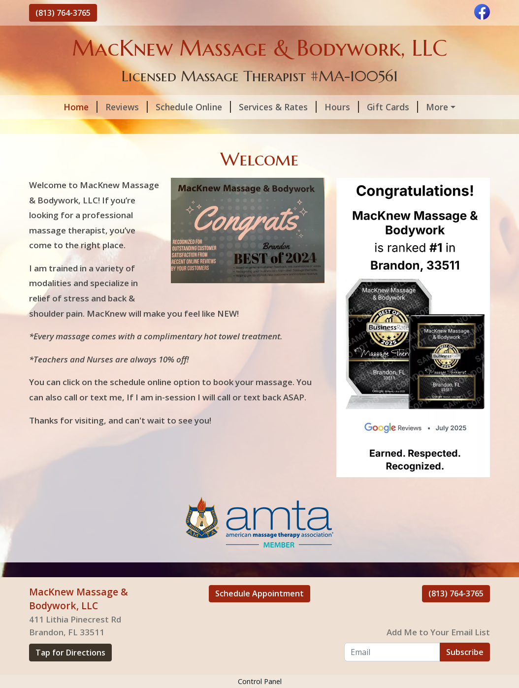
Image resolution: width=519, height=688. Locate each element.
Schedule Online (166, 107)
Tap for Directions (70, 673)
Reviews (100, 107)
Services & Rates (251, 107)
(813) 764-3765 (63, 12)
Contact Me (61, 128)
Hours (315, 107)
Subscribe (465, 672)
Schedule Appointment (259, 614)
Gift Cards (365, 107)
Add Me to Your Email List (438, 653)
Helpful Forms (433, 107)
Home (54, 107)
